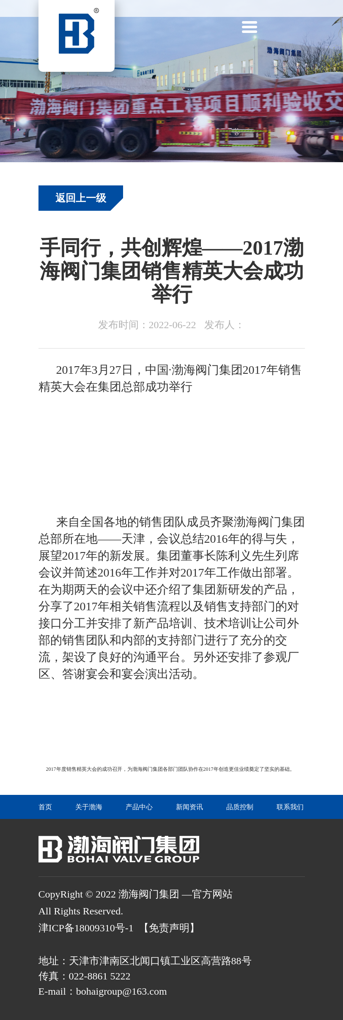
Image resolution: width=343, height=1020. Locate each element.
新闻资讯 (189, 807)
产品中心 (139, 807)
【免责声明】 (169, 927)
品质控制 (239, 807)
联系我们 (290, 807)
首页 (45, 807)
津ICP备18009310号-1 (86, 927)
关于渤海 (88, 807)
